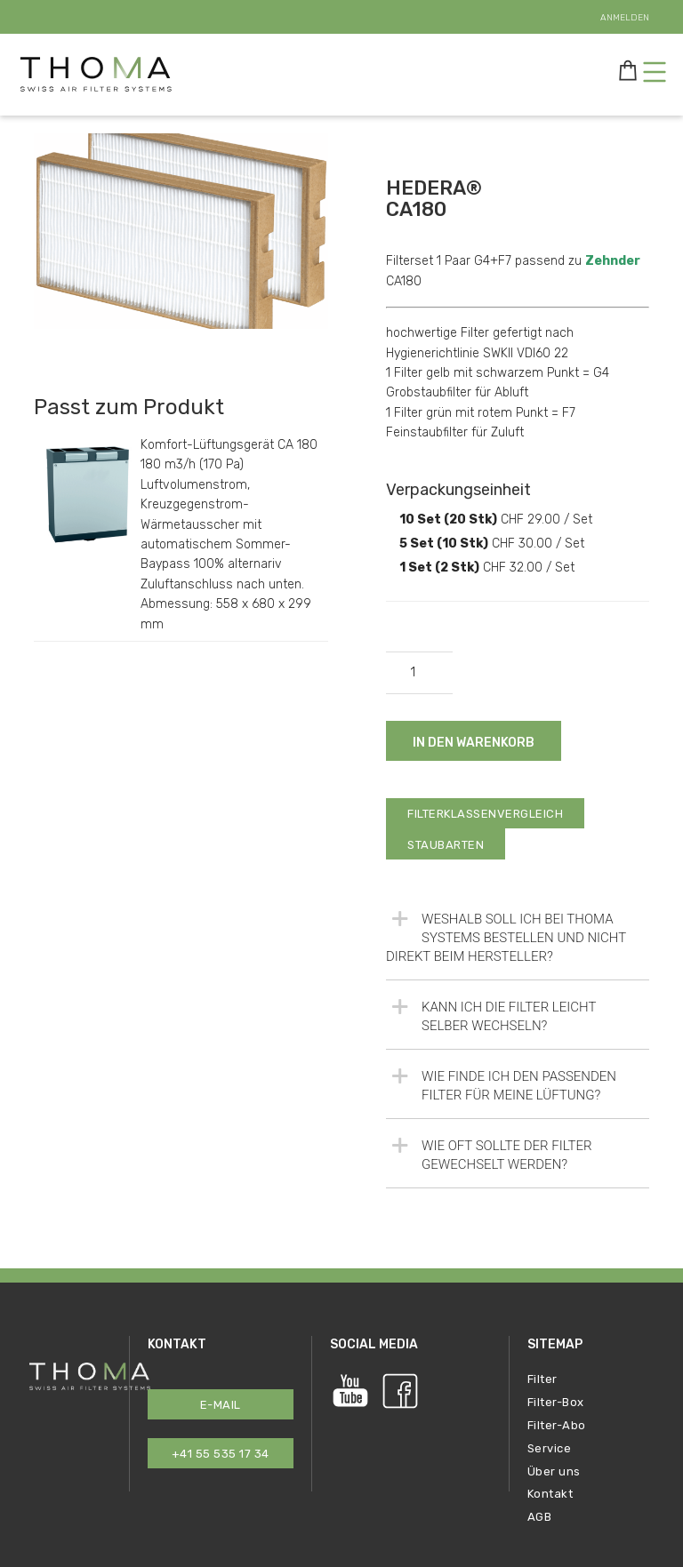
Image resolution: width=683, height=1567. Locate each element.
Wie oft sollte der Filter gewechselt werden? (489, 1152)
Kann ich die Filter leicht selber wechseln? (491, 1014)
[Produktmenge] (419, 673)
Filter (542, 1379)
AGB (539, 1516)
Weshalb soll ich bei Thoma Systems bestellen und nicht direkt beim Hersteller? (506, 935)
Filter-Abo (556, 1425)
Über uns (554, 1471)
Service (549, 1448)
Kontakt (550, 1493)
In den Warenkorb (473, 742)
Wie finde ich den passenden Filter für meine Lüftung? (501, 1083)
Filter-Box (555, 1402)
